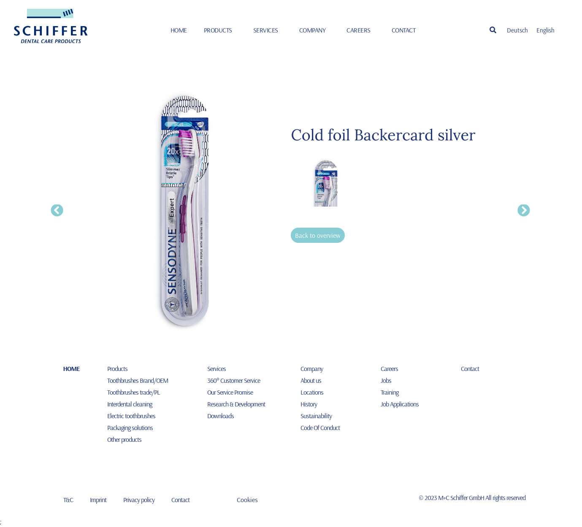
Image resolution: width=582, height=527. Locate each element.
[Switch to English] (545, 30)
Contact (404, 30)
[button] (493, 30)
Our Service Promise (230, 392)
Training (389, 392)
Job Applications (400, 404)
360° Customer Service (233, 380)
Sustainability (316, 415)
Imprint (98, 499)
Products (220, 30)
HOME (179, 30)
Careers (360, 30)
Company (314, 30)
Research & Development (236, 404)
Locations (311, 392)
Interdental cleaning (129, 404)
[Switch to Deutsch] (517, 30)
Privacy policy (138, 499)
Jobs (386, 380)
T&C (68, 499)
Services (267, 30)
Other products (124, 439)
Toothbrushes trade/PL (133, 392)
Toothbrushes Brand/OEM (137, 380)
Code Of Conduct (320, 427)
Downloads (220, 415)
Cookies (247, 499)
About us (310, 380)
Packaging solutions (130, 427)
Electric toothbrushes (131, 415)
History (308, 404)
